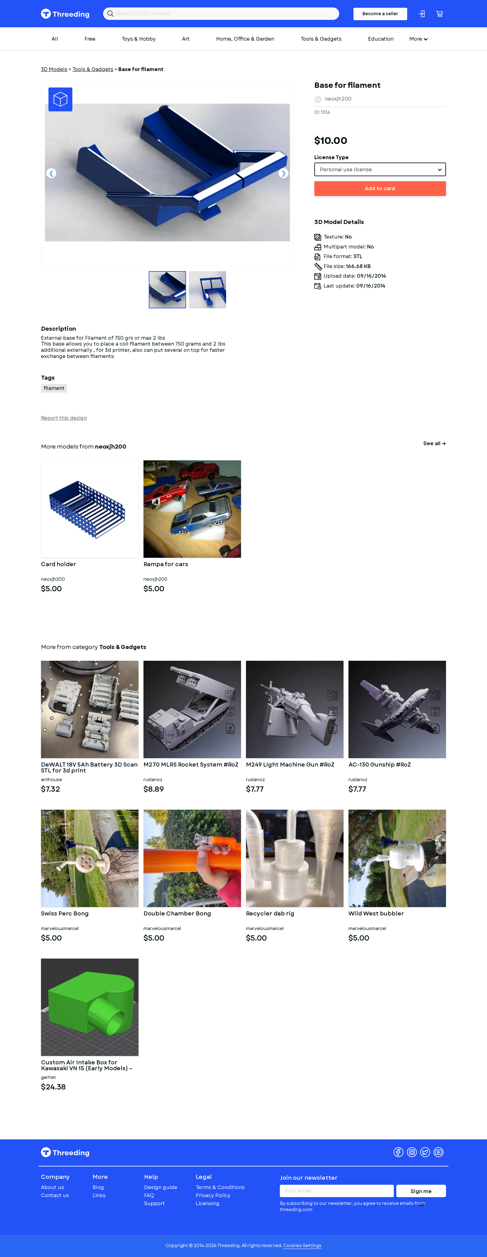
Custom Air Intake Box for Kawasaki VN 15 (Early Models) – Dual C (86, 1066)
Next (284, 173)
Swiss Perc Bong (65, 914)
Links (99, 1195)
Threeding (65, 14)
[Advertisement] (380, 381)
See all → (434, 443)
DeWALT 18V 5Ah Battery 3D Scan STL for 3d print (89, 768)
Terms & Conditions (220, 1187)
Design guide (160, 1187)
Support (154, 1203)
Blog (98, 1187)
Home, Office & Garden (245, 38)
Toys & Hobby (139, 38)
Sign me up (421, 1192)
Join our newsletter (309, 1178)
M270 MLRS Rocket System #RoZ (191, 765)
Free (89, 38)
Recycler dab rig (270, 914)
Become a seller (380, 14)
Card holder (58, 564)
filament (54, 388)
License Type (331, 157)
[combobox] (380, 169)
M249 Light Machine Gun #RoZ (290, 765)
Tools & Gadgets (321, 38)
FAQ (149, 1195)
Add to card (380, 188)
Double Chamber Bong (177, 914)
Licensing (208, 1203)
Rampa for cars (165, 564)
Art (186, 38)
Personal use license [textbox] (346, 169)
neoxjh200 (338, 98)
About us (52, 1187)
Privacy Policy (213, 1195)
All (55, 38)
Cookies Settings (302, 1245)
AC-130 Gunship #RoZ (379, 765)
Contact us (55, 1195)
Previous (51, 173)
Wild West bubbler (376, 914)
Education (381, 38)
